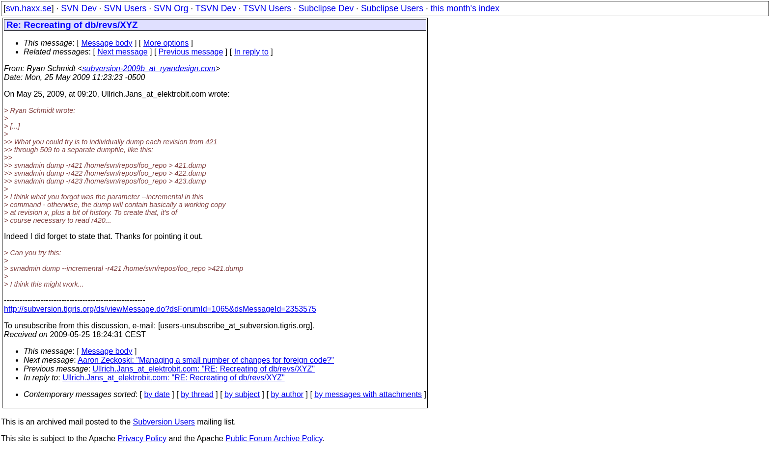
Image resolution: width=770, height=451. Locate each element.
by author (287, 394)
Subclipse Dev (326, 8)
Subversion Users (164, 422)
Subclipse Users (392, 8)
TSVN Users (267, 8)
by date (156, 394)
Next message (122, 52)
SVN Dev (78, 8)
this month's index (465, 8)
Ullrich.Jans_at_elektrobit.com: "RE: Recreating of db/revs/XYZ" (204, 369)
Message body (106, 43)
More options (166, 43)
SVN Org (171, 8)
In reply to (251, 52)
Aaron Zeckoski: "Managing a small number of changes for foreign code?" (206, 360)
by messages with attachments (368, 394)
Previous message (191, 52)
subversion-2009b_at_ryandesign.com (149, 68)
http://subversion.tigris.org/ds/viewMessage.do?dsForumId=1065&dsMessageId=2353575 (160, 309)
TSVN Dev (215, 8)
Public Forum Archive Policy (273, 438)
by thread (197, 394)
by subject (242, 394)
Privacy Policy (141, 438)
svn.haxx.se (29, 8)
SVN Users (125, 8)
